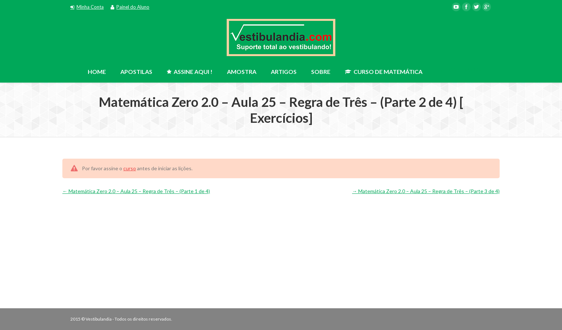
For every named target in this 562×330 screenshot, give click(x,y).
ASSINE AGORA (461, 70)
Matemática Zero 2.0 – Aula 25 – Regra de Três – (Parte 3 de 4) (426, 191)
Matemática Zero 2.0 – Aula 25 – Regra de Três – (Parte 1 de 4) (136, 191)
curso (129, 168)
